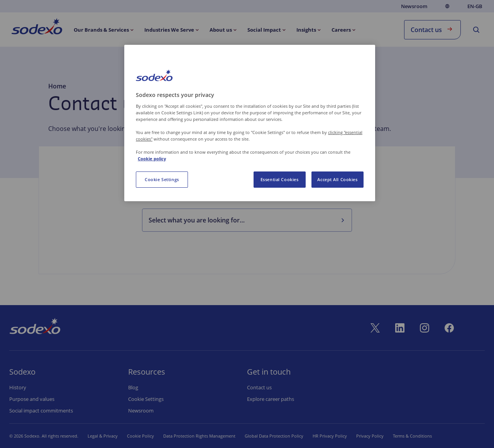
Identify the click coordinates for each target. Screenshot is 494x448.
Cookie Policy (140, 436)
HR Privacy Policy (330, 436)
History (17, 387)
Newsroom (414, 6)
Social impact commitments (41, 410)
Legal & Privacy (103, 436)
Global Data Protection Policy (274, 436)
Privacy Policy (370, 436)
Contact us (432, 29)
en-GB (474, 6)
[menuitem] (37, 27)
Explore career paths (270, 398)
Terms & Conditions (412, 436)
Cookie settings (145, 398)
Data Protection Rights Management (199, 436)
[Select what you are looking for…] (342, 220)
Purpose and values (31, 398)
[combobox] (241, 220)
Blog (133, 387)
